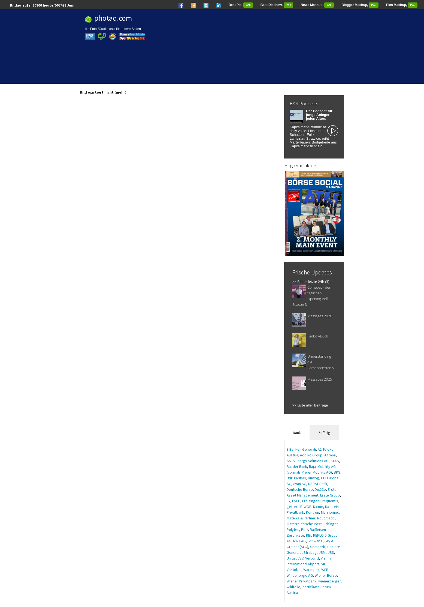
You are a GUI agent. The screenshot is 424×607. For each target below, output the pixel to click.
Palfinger (330, 523)
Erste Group (330, 495)
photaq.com (113, 18)
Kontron (312, 512)
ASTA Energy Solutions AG (308, 460)
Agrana (330, 455)
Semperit (317, 546)
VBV (300, 558)
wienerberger (329, 581)
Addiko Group (311, 455)
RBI (308, 535)
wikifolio (293, 586)
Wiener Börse (326, 575)
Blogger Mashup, (359, 5)
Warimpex (311, 569)
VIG (323, 563)
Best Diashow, (277, 5)
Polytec (293, 529)
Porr (304, 529)
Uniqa (291, 558)
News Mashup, (317, 5)
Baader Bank (297, 466)
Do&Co (320, 489)
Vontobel (294, 569)
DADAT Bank (317, 483)
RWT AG (299, 541)
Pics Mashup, (401, 5)
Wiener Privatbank (301, 581)
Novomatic (326, 518)
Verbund (312, 558)
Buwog (313, 478)
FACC (296, 500)
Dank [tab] (297, 432)
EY (288, 500)
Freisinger (310, 500)
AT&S (335, 460)
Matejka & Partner (301, 518)
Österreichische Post (304, 523)
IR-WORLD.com (311, 506)
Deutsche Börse (300, 489)
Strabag (310, 552)
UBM (322, 552)
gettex (292, 506)
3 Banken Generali (301, 449)
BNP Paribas (296, 478)
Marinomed (330, 512)
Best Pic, (241, 5)
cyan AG (299, 483)
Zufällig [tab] (324, 432)
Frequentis (329, 500)
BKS (337, 472)
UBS (331, 552)
